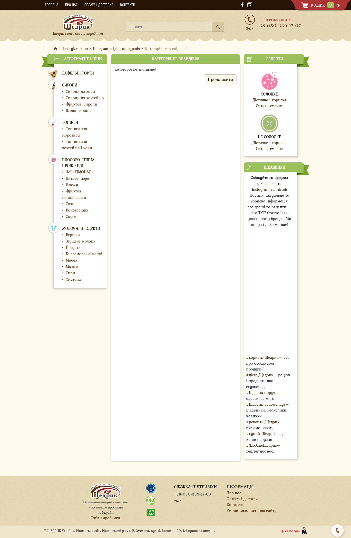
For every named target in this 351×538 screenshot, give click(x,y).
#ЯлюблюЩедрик (261, 445)
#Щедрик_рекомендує (265, 404)
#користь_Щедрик (262, 357)
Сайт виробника (105, 518)
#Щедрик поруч (260, 392)
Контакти (127, 4)
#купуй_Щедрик (261, 433)
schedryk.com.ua (71, 49)
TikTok (281, 189)
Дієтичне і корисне (269, 100)
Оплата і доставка (98, 4)
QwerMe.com (295, 531)
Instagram (261, 189)
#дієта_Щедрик (259, 375)
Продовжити (220, 79)
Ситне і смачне (269, 106)
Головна (51, 4)
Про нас (71, 4)
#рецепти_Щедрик (262, 422)
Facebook (268, 183)
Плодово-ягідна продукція (116, 49)
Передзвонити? (279, 20)
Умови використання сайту (251, 510)
